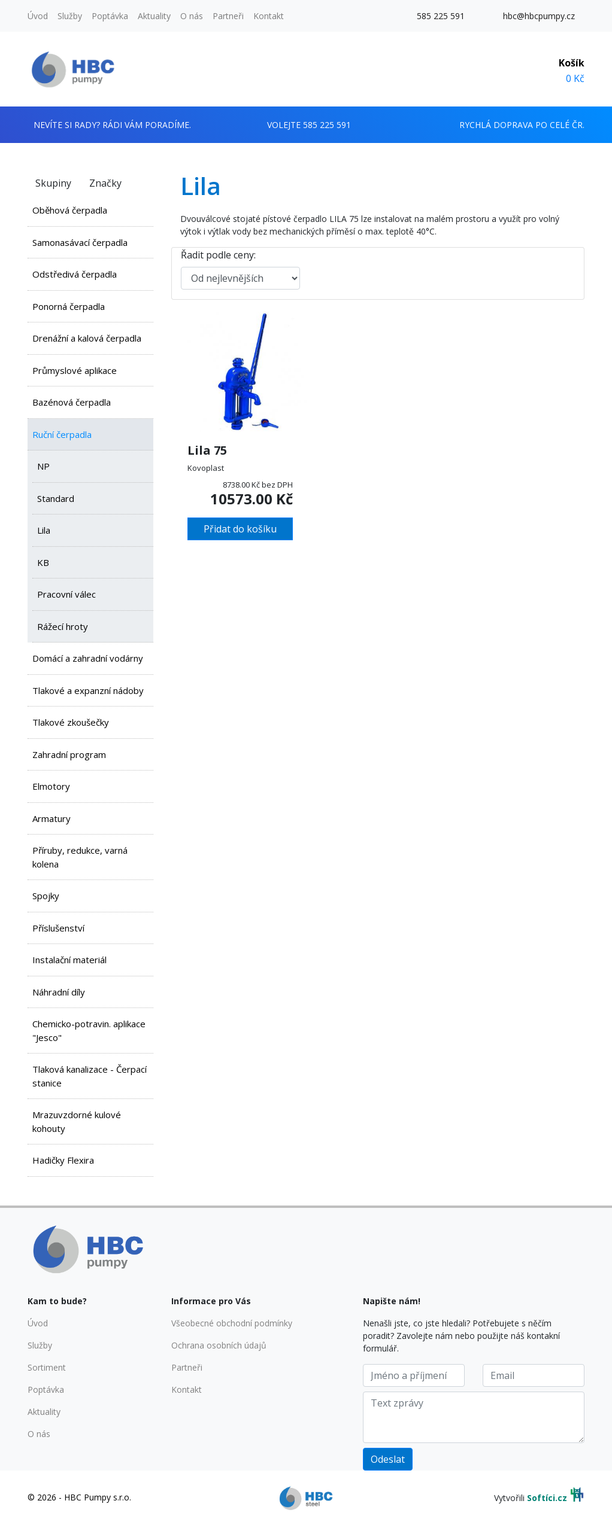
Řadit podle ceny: (218, 254)
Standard (55, 498)
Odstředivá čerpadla (74, 274)
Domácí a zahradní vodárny (87, 658)
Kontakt (268, 16)
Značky (105, 183)
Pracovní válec (66, 594)
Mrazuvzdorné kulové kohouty (76, 1121)
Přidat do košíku (240, 528)
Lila (43, 530)
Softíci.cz (547, 1497)
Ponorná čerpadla (68, 306)
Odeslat (388, 1459)
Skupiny (53, 183)
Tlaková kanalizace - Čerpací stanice (89, 1076)
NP (43, 466)
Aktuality (154, 16)
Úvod (38, 16)
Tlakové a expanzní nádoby (88, 690)
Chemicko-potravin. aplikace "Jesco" (89, 1030)
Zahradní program (69, 754)
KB (43, 562)
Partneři (228, 16)
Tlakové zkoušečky (70, 722)
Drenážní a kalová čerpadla (86, 338)
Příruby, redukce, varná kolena (80, 857)
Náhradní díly (58, 992)
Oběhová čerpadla (69, 210)
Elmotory (51, 786)
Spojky (45, 896)
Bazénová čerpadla (71, 402)
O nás (191, 16)
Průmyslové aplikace (74, 370)
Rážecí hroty (62, 626)
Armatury (51, 818)
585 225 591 (441, 16)
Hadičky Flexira (63, 1160)
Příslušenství (58, 928)
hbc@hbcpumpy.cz (539, 16)
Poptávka (110, 16)
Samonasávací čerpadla (80, 242)
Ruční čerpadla (62, 434)
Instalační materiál (69, 960)
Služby (69, 16)
